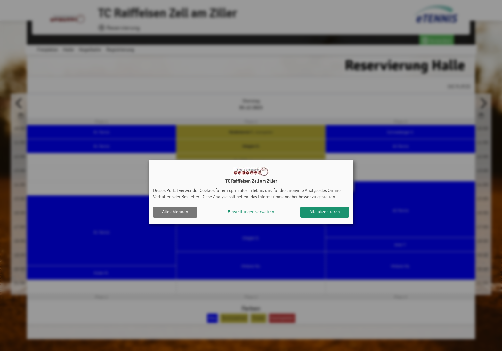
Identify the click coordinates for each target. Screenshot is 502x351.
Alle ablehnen (175, 212)
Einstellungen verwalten (251, 212)
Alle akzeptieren (324, 212)
